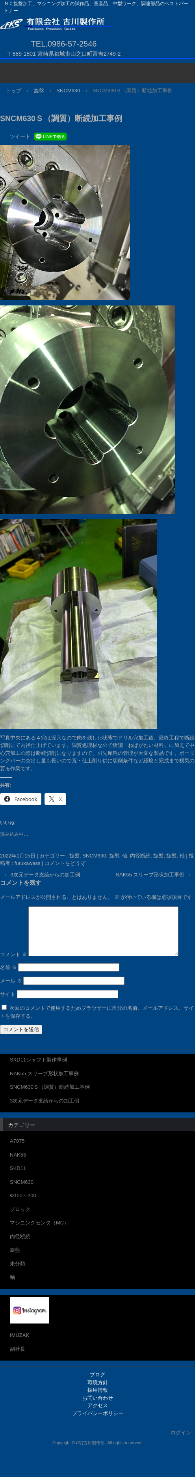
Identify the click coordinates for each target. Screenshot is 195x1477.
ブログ (97, 1392)
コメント (13, 910)
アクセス (97, 1423)
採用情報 (97, 1407)
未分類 (17, 1281)
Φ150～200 (23, 1213)
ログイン (181, 1450)
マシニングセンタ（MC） (39, 1240)
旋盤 (158, 856)
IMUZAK (19, 1352)
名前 (8, 985)
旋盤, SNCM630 (87, 856)
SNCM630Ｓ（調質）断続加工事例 (50, 1104)
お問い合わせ (97, 1415)
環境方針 (97, 1399)
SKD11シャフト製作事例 (38, 1077)
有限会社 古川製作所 (94, 25)
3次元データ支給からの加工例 (42, 875)
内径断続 (20, 1253)
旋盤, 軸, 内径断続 (129, 856)
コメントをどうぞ (65, 863)
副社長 (17, 1366)
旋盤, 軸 (175, 856)
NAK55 (18, 1172)
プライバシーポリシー (97, 1430)
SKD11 (18, 1186)
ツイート (20, 136)
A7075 (17, 1158)
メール (11, 998)
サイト (7, 1012)
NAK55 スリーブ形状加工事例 (153, 875)
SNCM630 (21, 1199)
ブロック (20, 1226)
